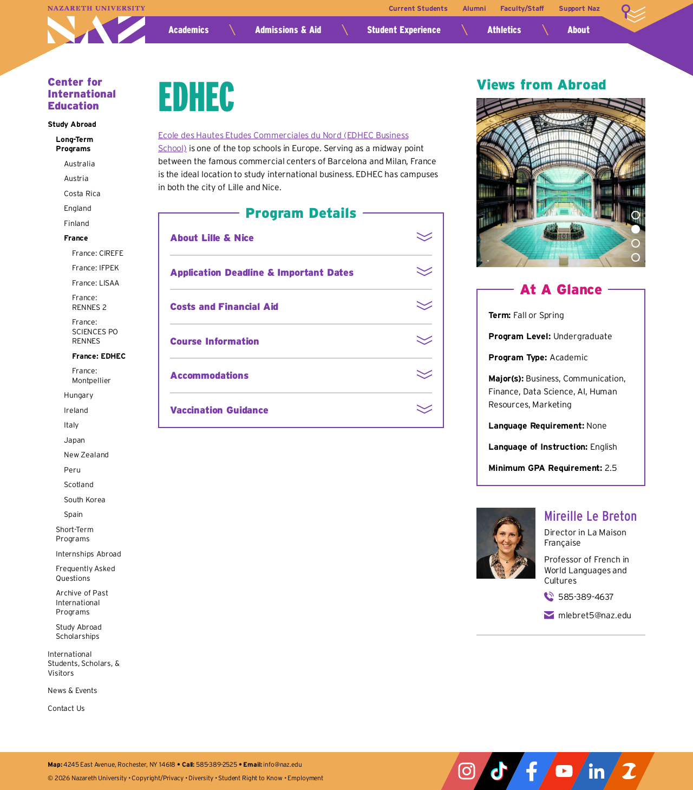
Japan (74, 440)
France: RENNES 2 (89, 302)
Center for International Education (82, 94)
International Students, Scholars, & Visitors (84, 663)
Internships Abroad (88, 553)
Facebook (532, 771)
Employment (305, 777)
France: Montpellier (91, 375)
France (76, 238)
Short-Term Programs (74, 534)
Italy (71, 424)
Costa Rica (82, 193)
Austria (76, 178)
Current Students (418, 8)
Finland (76, 223)
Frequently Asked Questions (85, 573)
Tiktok (499, 771)
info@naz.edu (282, 764)
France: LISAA (95, 283)
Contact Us (66, 708)
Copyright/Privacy (157, 777)
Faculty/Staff (522, 8)
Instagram (467, 771)
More (633, 13)
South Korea (85, 499)
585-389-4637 (586, 596)
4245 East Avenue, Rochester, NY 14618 (119, 764)
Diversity (200, 777)
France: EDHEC (99, 356)
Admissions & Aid (288, 29)
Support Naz (579, 8)
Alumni (474, 8)
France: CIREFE (97, 253)
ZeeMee (629, 771)
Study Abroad (72, 124)
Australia (79, 163)
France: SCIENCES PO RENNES (95, 331)
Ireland (76, 410)
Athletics (504, 29)
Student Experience (404, 29)
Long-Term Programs (74, 144)
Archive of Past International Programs (82, 602)
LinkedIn (597, 771)
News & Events (72, 690)
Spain (73, 514)
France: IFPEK (95, 267)
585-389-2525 (216, 764)
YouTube (564, 771)
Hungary (78, 395)
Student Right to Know (250, 777)
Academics (188, 29)
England (77, 208)
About (578, 29)
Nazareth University (96, 24)
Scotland (79, 484)
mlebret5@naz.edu (594, 615)
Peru (72, 469)
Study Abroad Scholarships (79, 632)
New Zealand (86, 454)
